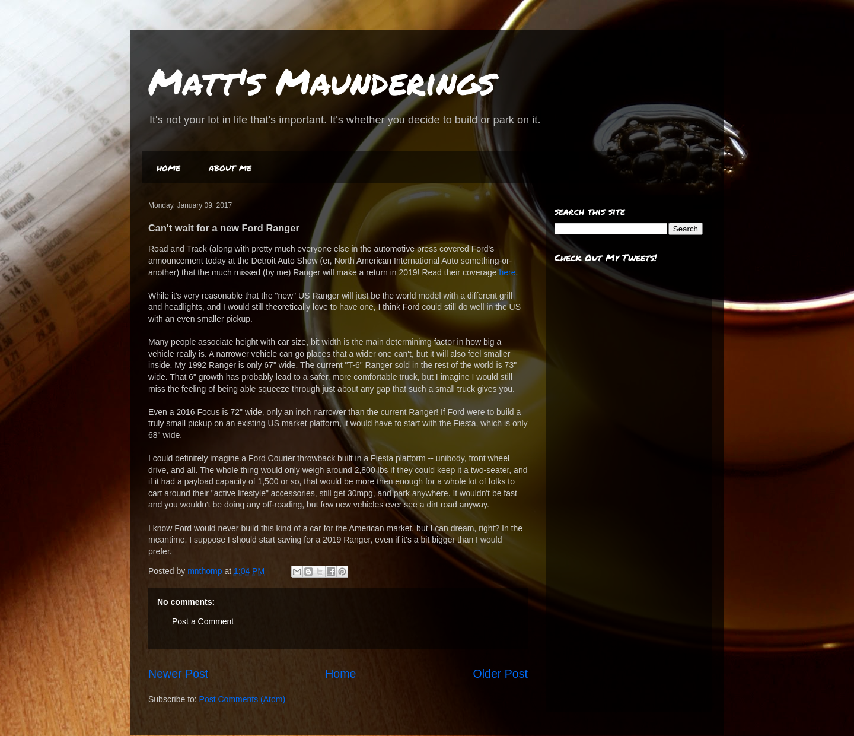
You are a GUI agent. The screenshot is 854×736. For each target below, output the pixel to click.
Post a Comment (203, 621)
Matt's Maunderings (321, 80)
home (168, 167)
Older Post (500, 673)
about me (230, 167)
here (507, 272)
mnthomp (205, 571)
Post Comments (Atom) (242, 699)
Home (340, 673)
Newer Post (178, 673)
